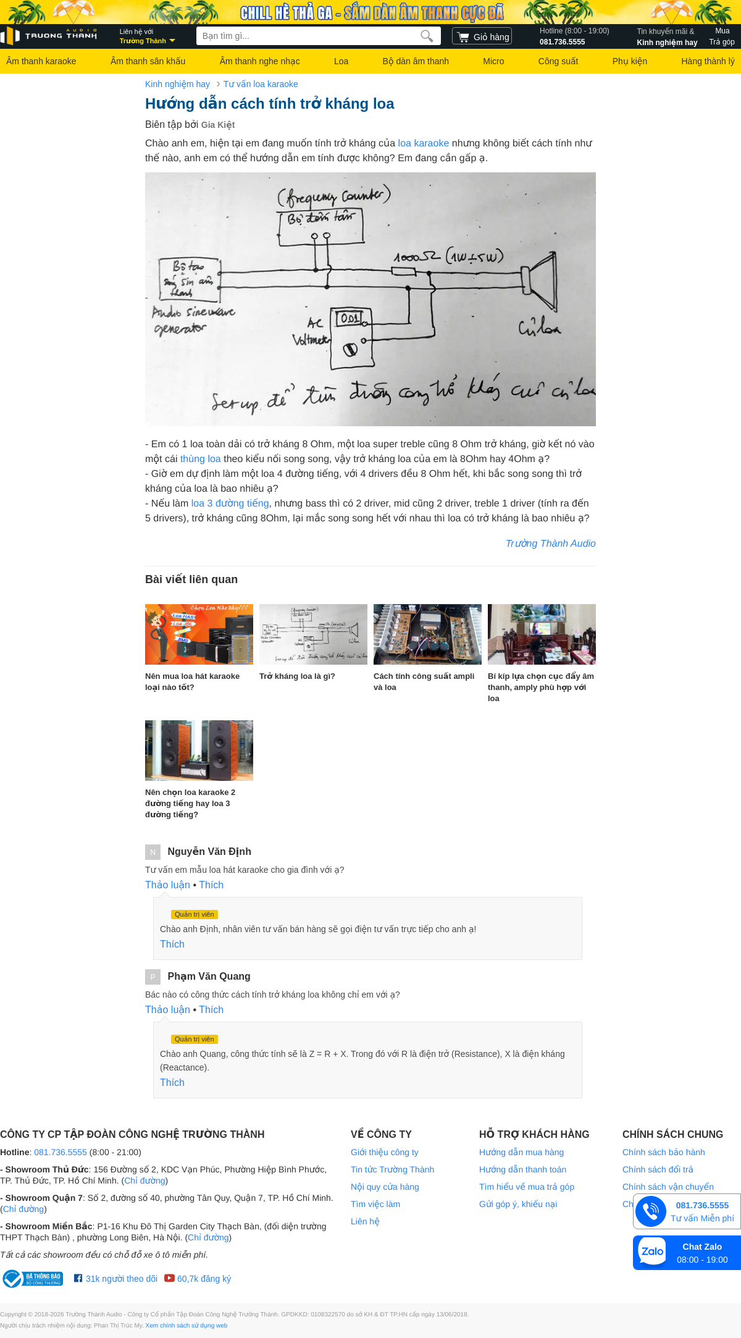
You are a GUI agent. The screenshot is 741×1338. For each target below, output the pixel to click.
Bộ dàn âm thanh (416, 61)
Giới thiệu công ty (385, 1152)
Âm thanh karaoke (41, 61)
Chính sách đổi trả (657, 1169)
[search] (427, 36)
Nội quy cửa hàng (385, 1187)
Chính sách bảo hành (663, 1152)
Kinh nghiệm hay (667, 35)
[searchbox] (318, 36)
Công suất (558, 61)
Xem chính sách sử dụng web (187, 1326)
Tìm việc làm (375, 1204)
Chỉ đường (144, 1180)
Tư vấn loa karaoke (261, 84)
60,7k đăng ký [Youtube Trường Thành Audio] (197, 1279)
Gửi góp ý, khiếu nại (518, 1204)
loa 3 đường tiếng (230, 504)
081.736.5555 (574, 35)
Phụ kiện (630, 61)
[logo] (49, 36)
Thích (211, 885)
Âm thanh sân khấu (148, 61)
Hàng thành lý (707, 61)
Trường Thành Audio (551, 544)
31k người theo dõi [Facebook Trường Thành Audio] (115, 1279)
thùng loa (200, 459)
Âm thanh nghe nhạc (260, 61)
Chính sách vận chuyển (668, 1187)
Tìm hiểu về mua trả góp (526, 1187)
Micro (493, 61)
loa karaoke (424, 143)
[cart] (482, 35)
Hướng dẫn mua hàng (521, 1152)
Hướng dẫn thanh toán (522, 1169)
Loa (341, 61)
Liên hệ (365, 1221)
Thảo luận (167, 885)
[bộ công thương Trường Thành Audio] (34, 1278)
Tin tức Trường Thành (392, 1169)
